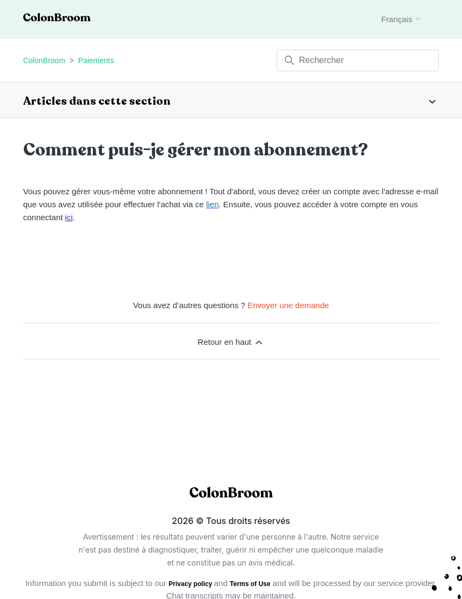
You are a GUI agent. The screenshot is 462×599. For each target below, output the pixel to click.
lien (212, 204)
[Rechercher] (358, 60)
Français (401, 19)
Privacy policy (191, 584)
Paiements (96, 60)
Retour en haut (231, 342)
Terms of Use (250, 584)
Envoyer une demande (288, 305)
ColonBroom (44, 60)
